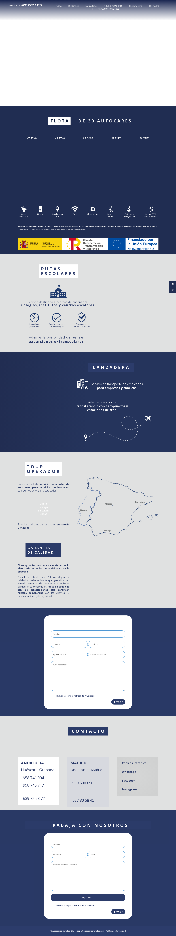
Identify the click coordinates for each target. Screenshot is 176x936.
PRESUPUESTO (135, 6)
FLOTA (59, 6)
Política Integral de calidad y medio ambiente (43, 578)
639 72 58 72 (34, 798)
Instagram (129, 789)
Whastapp (129, 772)
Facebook (128, 780)
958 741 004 (33, 777)
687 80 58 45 (83, 800)
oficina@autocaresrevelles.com (89, 931)
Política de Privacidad (116, 931)
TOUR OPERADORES (113, 6)
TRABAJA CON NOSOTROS (107, 9)
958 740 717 (33, 785)
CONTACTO (154, 6)
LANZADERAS (91, 6)
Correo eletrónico (134, 763)
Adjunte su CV (88, 897)
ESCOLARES (73, 6)
